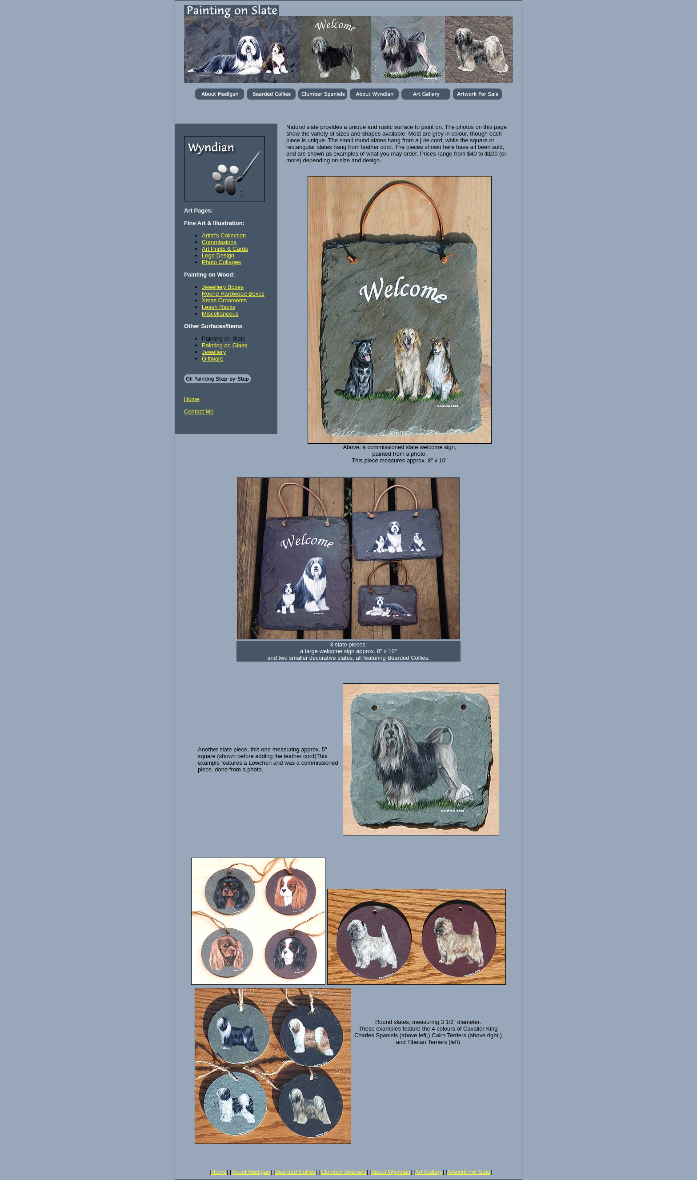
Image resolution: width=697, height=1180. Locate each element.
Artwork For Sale (468, 1171)
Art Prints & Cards (225, 248)
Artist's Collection (224, 235)
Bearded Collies (295, 1171)
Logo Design (218, 255)
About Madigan (251, 1171)
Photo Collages (221, 262)
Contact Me (198, 411)
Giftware (212, 358)
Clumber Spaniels (344, 1171)
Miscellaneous (220, 313)
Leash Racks (218, 307)
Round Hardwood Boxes (233, 293)
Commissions (219, 242)
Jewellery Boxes (223, 287)
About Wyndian (390, 1171)
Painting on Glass (224, 345)
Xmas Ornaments (224, 300)
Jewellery (214, 352)
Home (192, 399)
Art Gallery (428, 1171)
